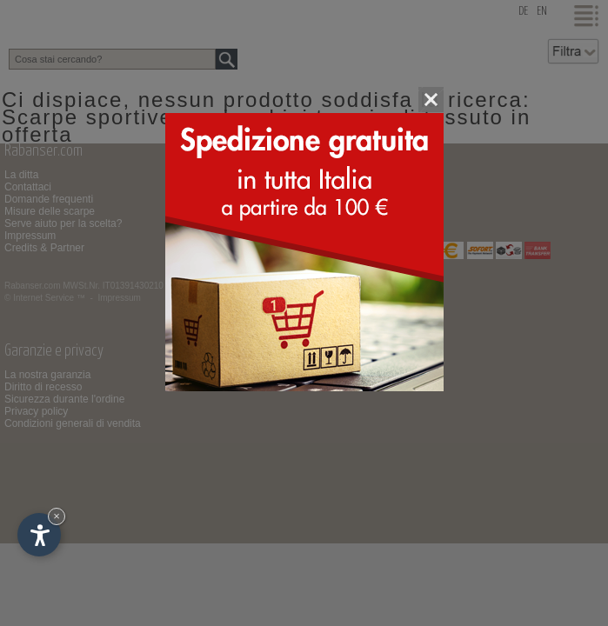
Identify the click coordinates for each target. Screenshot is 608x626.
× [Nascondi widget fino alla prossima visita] (56, 516)
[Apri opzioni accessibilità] (39, 534)
